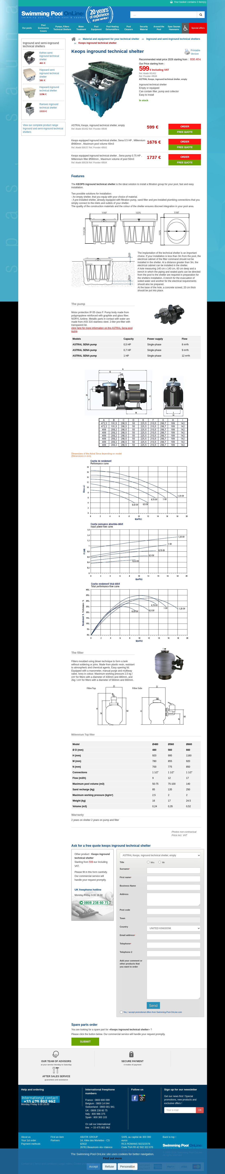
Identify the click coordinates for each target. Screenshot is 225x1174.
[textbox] (174, 911)
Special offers (198, 28)
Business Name (128, 886)
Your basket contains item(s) (188, 2)
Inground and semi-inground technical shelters (173, 39)
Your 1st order (28, 1140)
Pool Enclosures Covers (43, 28)
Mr (163, 862)
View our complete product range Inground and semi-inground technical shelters (43, 128)
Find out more (112, 1158)
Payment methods (31, 1143)
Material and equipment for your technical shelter (111, 39)
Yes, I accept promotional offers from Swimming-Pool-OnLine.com (152, 1012)
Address (124, 894)
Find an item (57, 1137)
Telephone (125, 943)
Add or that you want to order (131, 963)
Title (122, 862)
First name (125, 877)
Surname (125, 869)
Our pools (27, 28)
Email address (127, 935)
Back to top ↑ (170, 1137)
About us (26, 1137)
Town (122, 918)
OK (200, 1110)
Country (124, 926)
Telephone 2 (126, 952)
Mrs (152, 862)
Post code (125, 910)
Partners (55, 1140)
